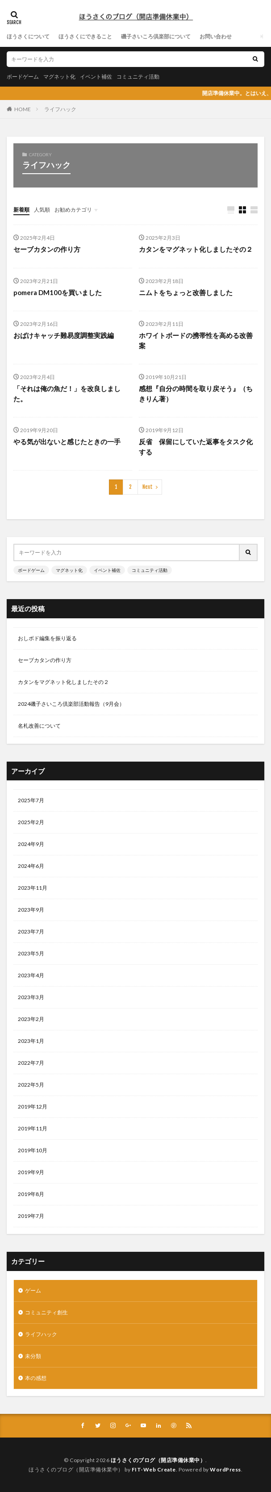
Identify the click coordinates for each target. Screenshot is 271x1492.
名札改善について (39, 725)
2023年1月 (31, 1041)
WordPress (225, 1469)
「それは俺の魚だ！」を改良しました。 (67, 393)
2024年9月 (31, 844)
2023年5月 (31, 953)
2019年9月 (31, 1172)
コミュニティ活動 (138, 76)
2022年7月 (31, 1062)
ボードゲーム (23, 76)
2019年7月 (31, 1216)
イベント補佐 (96, 76)
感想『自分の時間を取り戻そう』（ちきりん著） (196, 393)
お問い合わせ (216, 36)
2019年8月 (31, 1194)
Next (147, 486)
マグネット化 (59, 76)
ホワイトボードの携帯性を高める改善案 (196, 340)
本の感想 (35, 1378)
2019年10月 (32, 1150)
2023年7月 (31, 931)
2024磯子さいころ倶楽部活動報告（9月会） (71, 703)
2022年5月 (31, 1084)
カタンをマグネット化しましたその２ (196, 249)
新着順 (21, 209)
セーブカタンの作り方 (46, 249)
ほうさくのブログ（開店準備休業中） (158, 1460)
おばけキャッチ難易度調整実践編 (63, 335)
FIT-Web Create (154, 1469)
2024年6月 (31, 866)
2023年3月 (31, 997)
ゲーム (33, 1290)
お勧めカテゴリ (73, 209)
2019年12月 (32, 1106)
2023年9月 (31, 909)
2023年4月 (31, 975)
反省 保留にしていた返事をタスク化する (196, 447)
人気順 (42, 209)
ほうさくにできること (85, 36)
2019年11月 (32, 1128)
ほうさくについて (28, 36)
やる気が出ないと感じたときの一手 (67, 442)
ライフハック (60, 109)
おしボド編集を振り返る (47, 638)
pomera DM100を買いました (57, 292)
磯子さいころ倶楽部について (156, 36)
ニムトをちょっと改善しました (186, 292)
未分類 (33, 1356)
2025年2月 (31, 822)
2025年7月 (31, 800)
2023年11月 (32, 887)
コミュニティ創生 (46, 1312)
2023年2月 (31, 1019)
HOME (22, 109)
